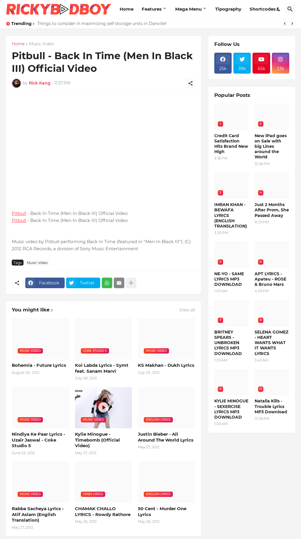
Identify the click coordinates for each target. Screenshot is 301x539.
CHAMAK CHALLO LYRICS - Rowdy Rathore (103, 511)
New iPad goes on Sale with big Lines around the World (271, 146)
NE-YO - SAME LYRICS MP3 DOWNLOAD (229, 279)
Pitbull (19, 213)
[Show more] (131, 283)
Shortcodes (263, 9)
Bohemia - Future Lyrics (39, 365)
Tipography (228, 9)
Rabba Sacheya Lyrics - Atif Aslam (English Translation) (38, 514)
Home (126, 9)
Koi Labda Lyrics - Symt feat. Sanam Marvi (101, 368)
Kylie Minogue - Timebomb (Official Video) (97, 439)
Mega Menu (188, 9)
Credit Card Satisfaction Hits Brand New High (231, 144)
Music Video (41, 44)
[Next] (292, 23)
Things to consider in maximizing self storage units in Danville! (102, 23)
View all (187, 310)
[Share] (190, 83)
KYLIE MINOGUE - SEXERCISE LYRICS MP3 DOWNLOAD (231, 409)
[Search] (290, 9)
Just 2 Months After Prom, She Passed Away (272, 210)
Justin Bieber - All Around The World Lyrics (165, 437)
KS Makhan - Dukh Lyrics (166, 365)
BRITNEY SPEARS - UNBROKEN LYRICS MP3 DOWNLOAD (228, 342)
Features (152, 9)
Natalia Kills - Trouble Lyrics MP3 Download (271, 406)
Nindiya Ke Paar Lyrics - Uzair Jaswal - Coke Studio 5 (38, 439)
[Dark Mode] (279, 9)
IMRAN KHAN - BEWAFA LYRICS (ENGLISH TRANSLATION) (230, 215)
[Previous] (285, 23)
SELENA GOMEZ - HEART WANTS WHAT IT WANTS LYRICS (271, 342)
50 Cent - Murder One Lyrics (162, 511)
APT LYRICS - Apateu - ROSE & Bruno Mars (270, 279)
